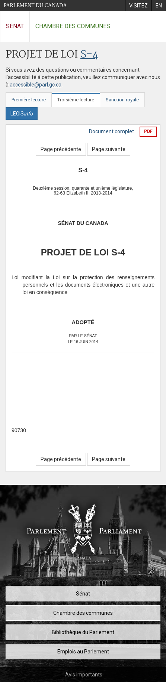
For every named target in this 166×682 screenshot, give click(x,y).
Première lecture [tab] (29, 99)
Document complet (111, 131)
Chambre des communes (72, 26)
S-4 (89, 54)
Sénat (15, 26)
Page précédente (61, 149)
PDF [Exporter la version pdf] (148, 131)
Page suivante (108, 149)
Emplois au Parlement (83, 652)
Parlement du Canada (35, 5)
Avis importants (83, 675)
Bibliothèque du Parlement (83, 632)
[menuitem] (138, 5)
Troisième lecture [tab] (75, 99)
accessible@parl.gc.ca (35, 85)
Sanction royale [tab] (122, 99)
